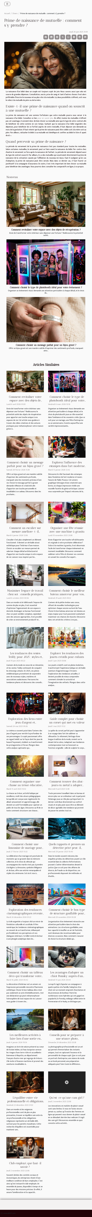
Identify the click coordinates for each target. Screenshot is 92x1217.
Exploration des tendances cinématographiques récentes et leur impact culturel (25, 913)
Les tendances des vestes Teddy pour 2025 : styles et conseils (25, 657)
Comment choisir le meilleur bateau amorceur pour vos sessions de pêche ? (67, 594)
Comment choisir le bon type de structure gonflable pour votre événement (67, 913)
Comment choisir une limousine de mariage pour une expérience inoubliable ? (25, 848)
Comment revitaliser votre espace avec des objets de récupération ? (46, 229)
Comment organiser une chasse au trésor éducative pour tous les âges (25, 785)
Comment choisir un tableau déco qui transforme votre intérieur (25, 976)
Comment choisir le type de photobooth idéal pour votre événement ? (46, 287)
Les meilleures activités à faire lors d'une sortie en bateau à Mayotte (25, 1038)
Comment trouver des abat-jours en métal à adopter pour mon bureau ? (67, 785)
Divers (15, 13)
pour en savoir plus (45, 118)
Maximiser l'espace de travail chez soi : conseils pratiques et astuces (25, 594)
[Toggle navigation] (7, 4)
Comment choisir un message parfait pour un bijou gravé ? (46, 345)
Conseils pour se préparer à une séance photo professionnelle (67, 1038)
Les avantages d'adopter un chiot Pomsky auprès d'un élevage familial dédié (67, 976)
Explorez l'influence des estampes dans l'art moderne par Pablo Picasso (67, 466)
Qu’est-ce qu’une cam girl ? (66, 1097)
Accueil (7, 13)
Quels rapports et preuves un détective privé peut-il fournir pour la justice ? (67, 848)
